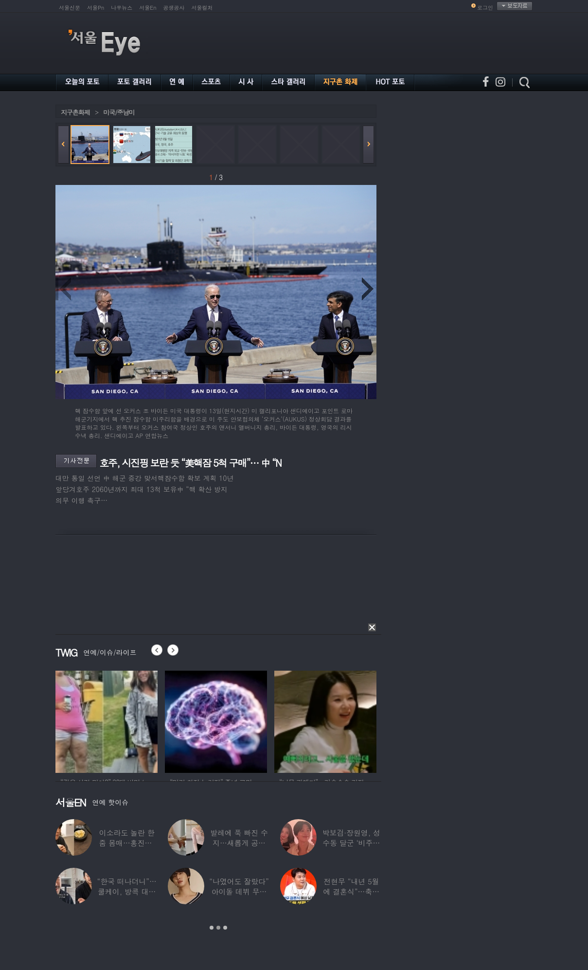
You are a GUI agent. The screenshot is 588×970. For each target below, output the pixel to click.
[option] (106, 720)
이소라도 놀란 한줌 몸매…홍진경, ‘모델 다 (127, 842)
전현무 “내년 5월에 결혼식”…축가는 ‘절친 (351, 891)
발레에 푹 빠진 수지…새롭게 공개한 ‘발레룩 (239, 842)
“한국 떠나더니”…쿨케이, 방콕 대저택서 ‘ (127, 891)
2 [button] (218, 928)
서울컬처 (202, 7)
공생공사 (174, 7)
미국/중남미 (118, 112)
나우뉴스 (121, 7)
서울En (147, 7)
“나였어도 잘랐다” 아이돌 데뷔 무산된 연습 (238, 891)
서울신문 (69, 7)
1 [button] (212, 928)
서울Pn (95, 7)
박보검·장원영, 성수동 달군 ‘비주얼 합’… (351, 842)
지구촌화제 (75, 112)
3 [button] (225, 928)
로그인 (485, 7)
